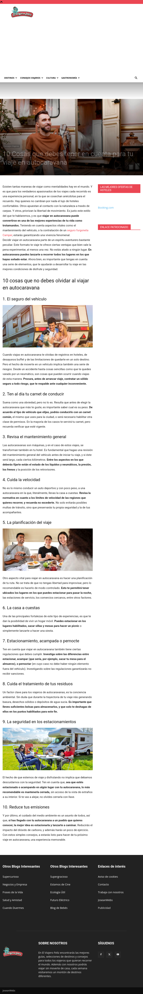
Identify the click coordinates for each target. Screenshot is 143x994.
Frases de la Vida (13, 892)
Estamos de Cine (60, 884)
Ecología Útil (57, 892)
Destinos (10, 77)
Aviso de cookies (108, 876)
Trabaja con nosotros (111, 892)
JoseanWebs (105, 900)
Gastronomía (70, 77)
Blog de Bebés (58, 908)
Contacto (103, 884)
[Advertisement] (71, 46)
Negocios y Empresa (15, 884)
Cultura (52, 77)
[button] (135, 78)
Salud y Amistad (12, 900)
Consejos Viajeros (31, 77)
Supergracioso (59, 876)
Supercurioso (11, 876)
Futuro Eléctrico (59, 900)
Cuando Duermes (13, 908)
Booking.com (106, 207)
